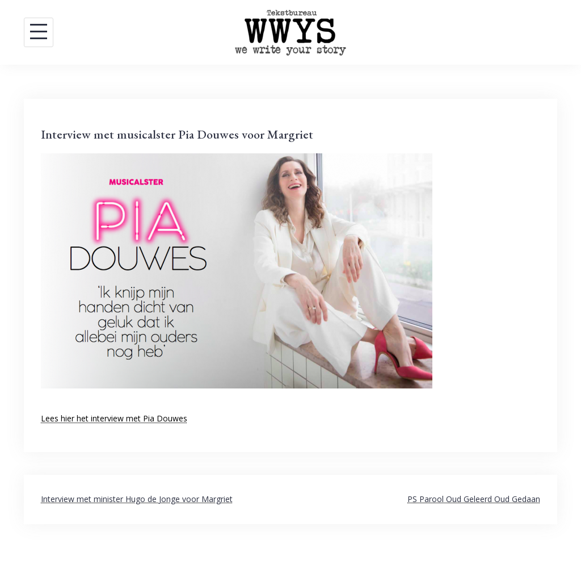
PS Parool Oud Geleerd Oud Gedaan (473, 499)
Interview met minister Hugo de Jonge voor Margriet (137, 499)
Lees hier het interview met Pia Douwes (114, 418)
